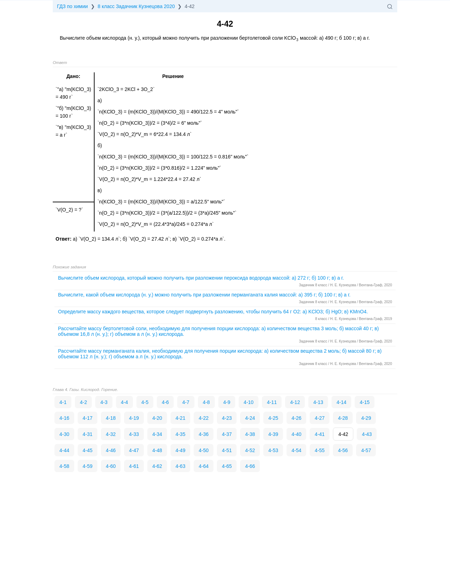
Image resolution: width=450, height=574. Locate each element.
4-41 (319, 434)
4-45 (87, 450)
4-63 (180, 466)
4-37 (227, 434)
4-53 (273, 450)
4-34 (157, 434)
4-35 (180, 434)
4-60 (111, 466)
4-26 (296, 418)
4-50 (203, 450)
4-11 (272, 402)
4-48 (157, 450)
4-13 (318, 402)
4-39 (273, 434)
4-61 (134, 466)
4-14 (341, 402)
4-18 (111, 418)
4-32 (111, 434)
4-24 (250, 418)
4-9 (226, 402)
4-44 (64, 450)
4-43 (367, 434)
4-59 (87, 466)
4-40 (296, 434)
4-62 (157, 466)
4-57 (366, 450)
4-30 (64, 434)
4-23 (227, 418)
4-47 (134, 450)
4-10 (248, 402)
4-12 (295, 402)
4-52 (250, 450)
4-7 (185, 402)
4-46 (111, 450)
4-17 (87, 418)
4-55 (319, 450)
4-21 (180, 418)
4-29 (366, 418)
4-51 (227, 450)
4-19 (134, 418)
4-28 (343, 418)
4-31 (87, 434)
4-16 (64, 418)
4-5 (144, 402)
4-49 (180, 450)
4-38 (250, 434)
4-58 (64, 466)
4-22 (203, 418)
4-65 (227, 466)
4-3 (103, 402)
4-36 (203, 434)
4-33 (134, 434)
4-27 (319, 418)
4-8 (206, 402)
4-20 (157, 418)
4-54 (296, 450)
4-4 (124, 402)
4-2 (83, 402)
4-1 (62, 402)
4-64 (203, 466)
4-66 (250, 466)
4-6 (165, 402)
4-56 (343, 450)
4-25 (273, 418)
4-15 (364, 402)
